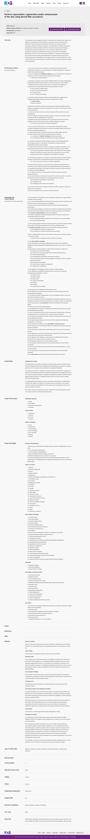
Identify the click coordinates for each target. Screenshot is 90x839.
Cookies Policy (62, 832)
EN (80, 3)
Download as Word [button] (74, 29)
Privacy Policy (71, 832)
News (54, 3)
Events (59, 3)
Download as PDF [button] (57, 29)
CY (83, 3)
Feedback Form (80, 832)
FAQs (42, 3)
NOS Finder (36, 3)
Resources (66, 3)
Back (8, 11)
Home (29, 3)
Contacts (48, 3)
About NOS (55, 832)
